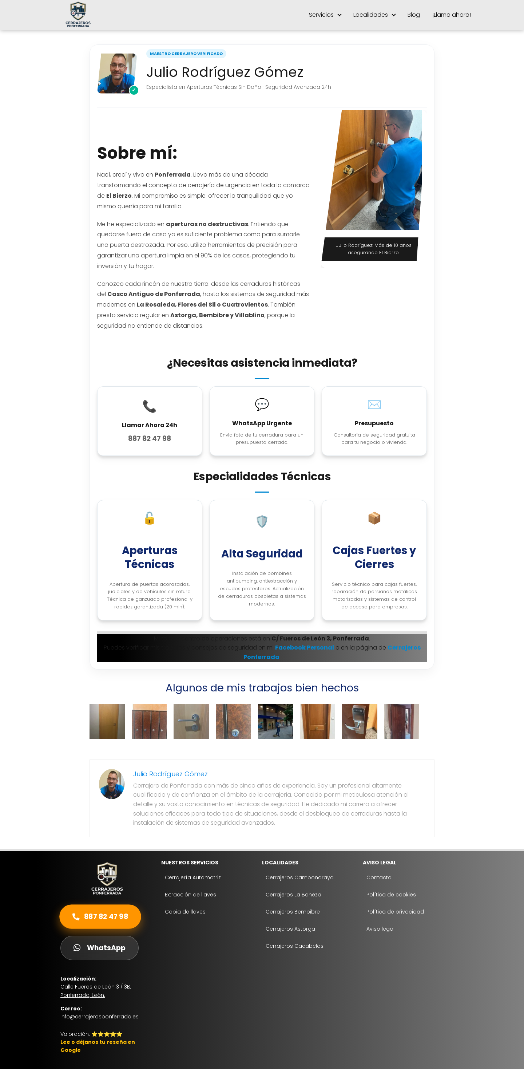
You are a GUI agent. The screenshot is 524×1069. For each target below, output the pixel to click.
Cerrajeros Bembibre (293, 911)
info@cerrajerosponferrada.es (99, 1016)
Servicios (321, 15)
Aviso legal (380, 928)
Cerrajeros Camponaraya (300, 877)
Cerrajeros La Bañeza (293, 894)
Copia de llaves (185, 911)
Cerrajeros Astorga (290, 928)
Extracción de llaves (190, 894)
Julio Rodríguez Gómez (170, 773)
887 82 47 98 (100, 916)
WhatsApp (100, 948)
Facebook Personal (304, 647)
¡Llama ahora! (451, 15)
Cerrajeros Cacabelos (294, 946)
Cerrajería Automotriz (193, 877)
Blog (414, 15)
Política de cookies (391, 894)
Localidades (370, 15)
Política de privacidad (395, 911)
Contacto (379, 877)
